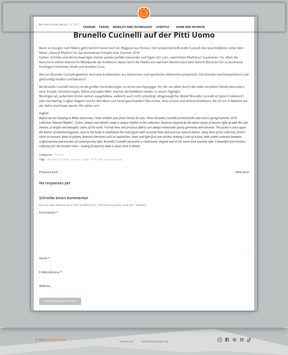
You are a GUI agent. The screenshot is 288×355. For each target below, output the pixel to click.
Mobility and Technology (132, 26)
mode (85, 159)
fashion (75, 159)
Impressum (127, 341)
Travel (104, 26)
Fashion (89, 26)
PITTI (94, 159)
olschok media (56, 340)
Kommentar (48, 213)
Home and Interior (190, 26)
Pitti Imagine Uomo (110, 159)
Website (44, 286)
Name (44, 259)
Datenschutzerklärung (154, 341)
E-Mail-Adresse (50, 272)
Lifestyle (164, 26)
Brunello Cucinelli (58, 159)
